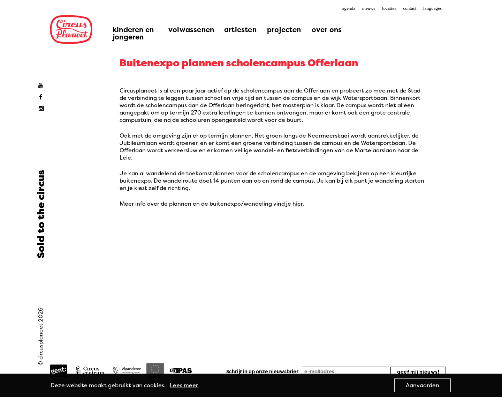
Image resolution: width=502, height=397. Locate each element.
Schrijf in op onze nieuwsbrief (262, 371)
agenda (349, 8)
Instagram (42, 108)
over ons (327, 29)
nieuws (368, 8)
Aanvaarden (422, 385)
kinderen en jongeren (133, 33)
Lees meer (184, 385)
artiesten (240, 29)
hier (297, 203)
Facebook (42, 97)
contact (409, 8)
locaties (389, 8)
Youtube (42, 85)
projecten (284, 29)
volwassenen (191, 29)
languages (432, 8)
